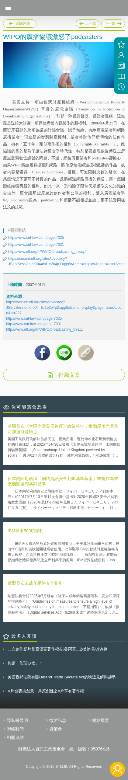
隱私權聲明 (17, 720)
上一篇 (87, 22)
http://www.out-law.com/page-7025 (36, 237)
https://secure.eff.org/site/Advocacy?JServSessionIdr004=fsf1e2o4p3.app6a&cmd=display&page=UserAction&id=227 (63, 307)
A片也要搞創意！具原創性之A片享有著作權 (46, 691)
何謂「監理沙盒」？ (25, 663)
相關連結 (15, 737)
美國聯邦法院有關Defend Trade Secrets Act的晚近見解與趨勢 (62, 677)
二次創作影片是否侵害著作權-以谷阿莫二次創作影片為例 (58, 649)
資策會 (55, 728)
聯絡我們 (15, 728)
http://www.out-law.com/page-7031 (36, 244)
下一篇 (113, 22)
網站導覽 (100, 720)
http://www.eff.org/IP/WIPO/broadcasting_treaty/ (47, 251)
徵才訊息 (57, 720)
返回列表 (23, 23)
